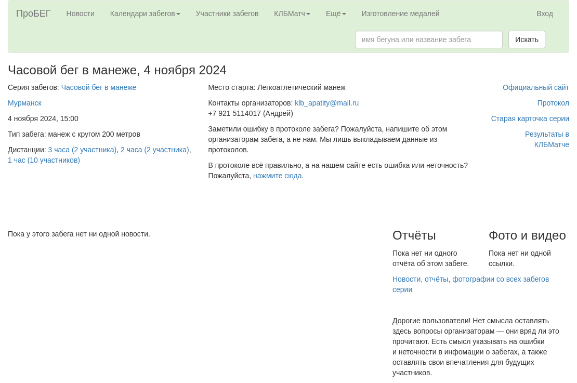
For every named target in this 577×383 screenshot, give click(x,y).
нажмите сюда (277, 175)
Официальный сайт (536, 87)
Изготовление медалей (401, 13)
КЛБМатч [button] (292, 13)
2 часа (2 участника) (155, 150)
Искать (527, 39)
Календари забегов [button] (145, 13)
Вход (544, 13)
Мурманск (25, 103)
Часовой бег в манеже (99, 87)
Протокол (553, 103)
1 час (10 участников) (44, 160)
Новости (81, 13)
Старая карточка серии (530, 118)
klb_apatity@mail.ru (327, 103)
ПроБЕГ (33, 13)
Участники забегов (227, 13)
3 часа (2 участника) (82, 150)
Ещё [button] (336, 13)
